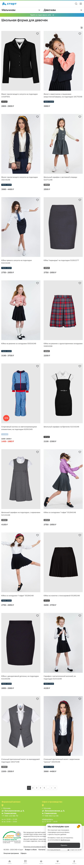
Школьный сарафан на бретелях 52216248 (61, 427)
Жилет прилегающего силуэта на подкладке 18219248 (19, 178)
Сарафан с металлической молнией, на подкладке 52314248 (60, 677)
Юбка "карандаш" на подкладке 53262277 (61, 260)
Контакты (41, 850)
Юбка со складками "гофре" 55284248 (60, 512)
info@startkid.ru (47, 819)
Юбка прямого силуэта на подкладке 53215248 (16, 261)
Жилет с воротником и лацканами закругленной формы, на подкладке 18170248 (63, 95)
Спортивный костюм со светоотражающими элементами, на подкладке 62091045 (19, 428)
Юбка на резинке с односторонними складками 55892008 (63, 344)
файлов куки (65, 840)
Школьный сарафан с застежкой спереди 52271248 (60, 178)
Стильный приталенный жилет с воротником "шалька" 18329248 (62, 760)
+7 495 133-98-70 (10, 816)
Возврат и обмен (31, 850)
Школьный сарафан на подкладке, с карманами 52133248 (20, 513)
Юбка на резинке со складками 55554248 (18, 343)
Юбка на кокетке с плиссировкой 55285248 (62, 596)
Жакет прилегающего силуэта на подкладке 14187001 (19, 95)
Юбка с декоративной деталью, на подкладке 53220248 (20, 677)
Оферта (23, 853)
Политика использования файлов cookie (38, 847)
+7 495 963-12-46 (50, 816)
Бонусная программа (11, 853)
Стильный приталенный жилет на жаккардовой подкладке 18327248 (20, 760)
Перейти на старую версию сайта (40, 15)
